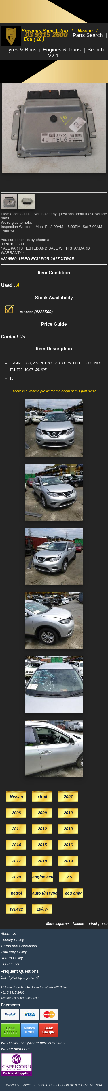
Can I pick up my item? (20, 977)
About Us (8, 934)
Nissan (79, 924)
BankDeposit (10, 1030)
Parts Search (88, 35)
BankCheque (48, 1030)
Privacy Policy (12, 940)
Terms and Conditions (19, 946)
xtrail (93, 924)
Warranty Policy (14, 952)
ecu (105, 924)
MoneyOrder (29, 1030)
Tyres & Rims (22, 50)
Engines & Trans (62, 50)
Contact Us (10, 964)
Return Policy (12, 958)
